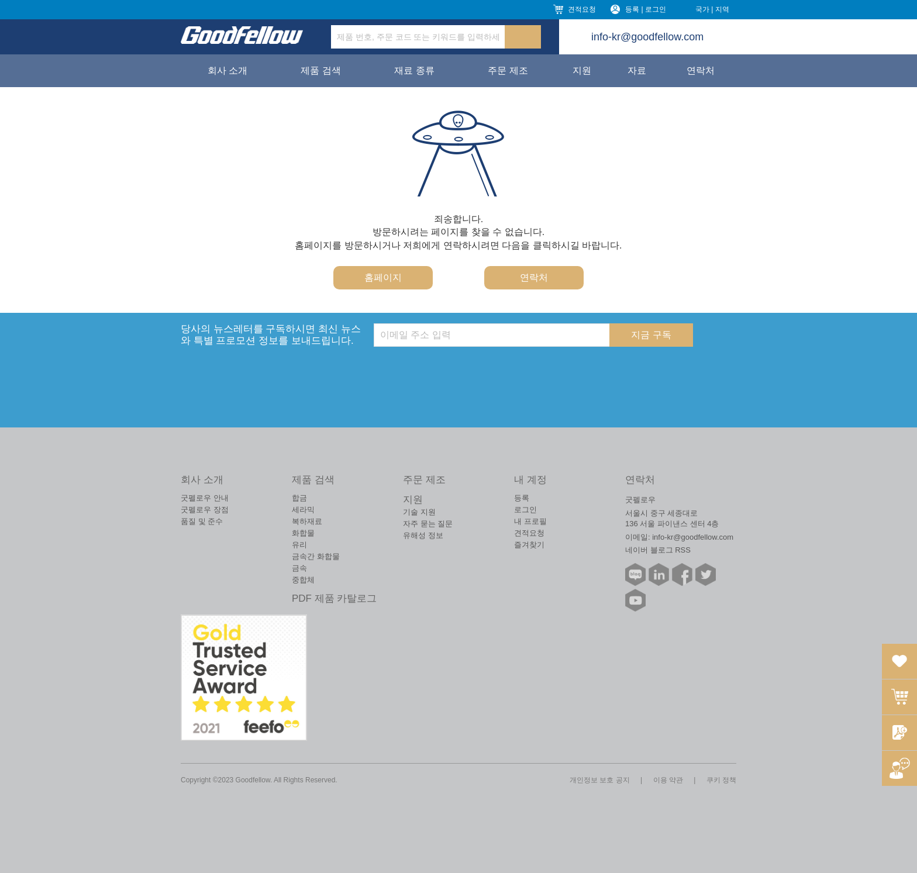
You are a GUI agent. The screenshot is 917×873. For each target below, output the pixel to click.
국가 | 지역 (712, 9)
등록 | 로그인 (645, 9)
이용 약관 (668, 780)
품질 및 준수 (202, 521)
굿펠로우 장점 (205, 509)
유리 (299, 544)
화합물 (303, 533)
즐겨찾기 (529, 544)
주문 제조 (508, 70)
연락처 (701, 70)
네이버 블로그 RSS (658, 550)
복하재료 (307, 521)
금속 (299, 568)
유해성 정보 (423, 535)
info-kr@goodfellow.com (647, 37)
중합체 (303, 579)
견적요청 (582, 9)
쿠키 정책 (721, 780)
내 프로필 (530, 521)
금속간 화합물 (316, 556)
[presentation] (462, 369)
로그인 (525, 509)
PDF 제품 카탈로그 (334, 598)
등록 (521, 498)
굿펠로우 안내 (205, 498)
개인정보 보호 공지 (600, 780)
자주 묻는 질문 (428, 523)
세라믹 (303, 509)
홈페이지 (383, 277)
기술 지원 (419, 512)
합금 (299, 498)
